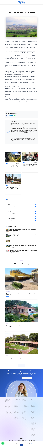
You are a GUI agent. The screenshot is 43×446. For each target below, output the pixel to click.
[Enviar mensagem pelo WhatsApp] (2, 443)
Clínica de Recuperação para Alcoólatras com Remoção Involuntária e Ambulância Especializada (21, 294)
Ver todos (21, 365)
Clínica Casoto (21, 130)
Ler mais (7, 296)
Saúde (7, 163)
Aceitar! (21, 444)
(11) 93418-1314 (27, 377)
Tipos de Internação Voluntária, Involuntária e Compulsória (30, 165)
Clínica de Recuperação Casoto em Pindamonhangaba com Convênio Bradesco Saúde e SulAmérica (20, 326)
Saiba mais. (33, 443)
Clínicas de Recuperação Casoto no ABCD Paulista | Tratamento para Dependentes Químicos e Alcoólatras (13, 189)
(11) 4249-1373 (16, 377)
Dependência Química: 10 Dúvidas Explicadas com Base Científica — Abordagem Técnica (12, 167)
